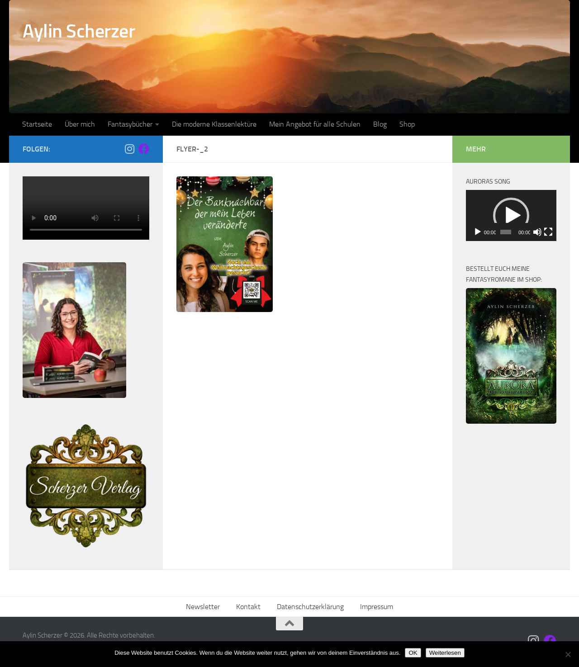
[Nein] (567, 654)
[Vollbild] (548, 232)
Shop (407, 124)
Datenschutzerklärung (310, 606)
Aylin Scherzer (79, 31)
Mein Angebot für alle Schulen (315, 124)
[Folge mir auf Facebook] (143, 148)
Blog (380, 124)
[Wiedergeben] (477, 232)
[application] (511, 215)
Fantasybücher (130, 124)
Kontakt (248, 606)
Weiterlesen (445, 652)
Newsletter (203, 606)
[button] (511, 216)
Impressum (376, 606)
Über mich (80, 124)
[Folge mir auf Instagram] (129, 148)
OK (412, 652)
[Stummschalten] (537, 232)
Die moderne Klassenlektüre (214, 124)
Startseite (37, 124)
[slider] (505, 232)
